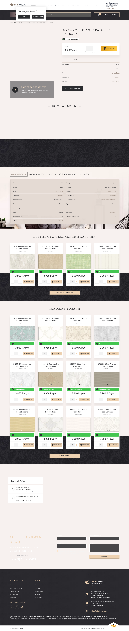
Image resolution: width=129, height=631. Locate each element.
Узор (115, 191)
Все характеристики (72, 88)
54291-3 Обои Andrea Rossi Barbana (22, 319)
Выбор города (38, 17)
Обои (21, 23)
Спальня (102, 199)
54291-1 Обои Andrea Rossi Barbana (107, 410)
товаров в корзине (109, 15)
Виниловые (113, 195)
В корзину (109, 48)
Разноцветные (39, 594)
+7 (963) (97, 595)
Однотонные (39, 591)
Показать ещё (64, 456)
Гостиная (108, 199)
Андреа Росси (116, 73)
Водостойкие (116, 81)
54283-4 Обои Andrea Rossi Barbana (22, 410)
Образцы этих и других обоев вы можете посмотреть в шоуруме (34, 91)
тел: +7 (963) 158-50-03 (23, 489)
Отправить (104, 556)
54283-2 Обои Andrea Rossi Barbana (79, 410)
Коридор (113, 199)
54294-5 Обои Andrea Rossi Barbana (79, 247)
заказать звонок (111, 8)
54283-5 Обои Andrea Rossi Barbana (107, 365)
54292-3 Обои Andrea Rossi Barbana (107, 247)
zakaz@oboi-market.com (113, 2)
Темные (37, 588)
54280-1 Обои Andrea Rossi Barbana (79, 365)
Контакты (94, 5)
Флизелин (60, 220)
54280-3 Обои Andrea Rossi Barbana (107, 319)
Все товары (38, 597)
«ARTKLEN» (101, 628)
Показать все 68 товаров (64, 292)
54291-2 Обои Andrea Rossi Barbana (79, 319)
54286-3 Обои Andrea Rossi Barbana (50, 410)
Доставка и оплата (60, 5)
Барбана (117, 77)
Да (24, 17)
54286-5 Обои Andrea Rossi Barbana (50, 365)
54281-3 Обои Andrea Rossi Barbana (22, 247)
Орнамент (110, 191)
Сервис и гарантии (73, 5)
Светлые (37, 585)
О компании (49, 5)
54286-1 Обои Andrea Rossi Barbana (50, 319)
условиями (71, 556)
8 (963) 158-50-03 (112, 4)
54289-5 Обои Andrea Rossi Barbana (50, 247)
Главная (13, 23)
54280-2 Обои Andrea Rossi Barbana (22, 365)
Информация (85, 5)
